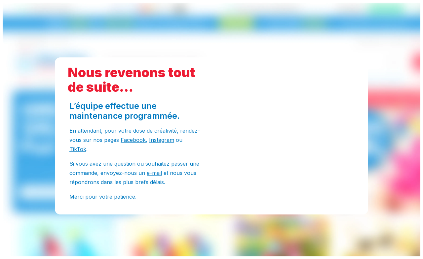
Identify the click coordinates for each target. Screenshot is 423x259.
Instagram (161, 140)
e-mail (154, 173)
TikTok (77, 149)
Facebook (133, 140)
